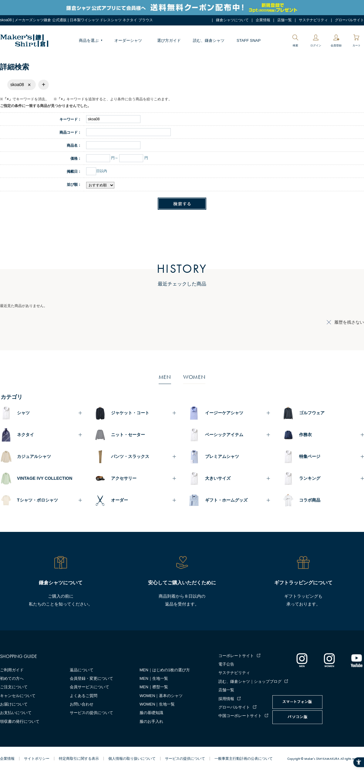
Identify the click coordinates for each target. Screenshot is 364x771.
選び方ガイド (169, 40)
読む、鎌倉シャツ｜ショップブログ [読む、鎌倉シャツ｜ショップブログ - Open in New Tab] (249, 681)
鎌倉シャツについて (232, 20)
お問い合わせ (81, 704)
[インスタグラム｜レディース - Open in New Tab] (329, 660)
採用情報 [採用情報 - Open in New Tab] (226, 698)
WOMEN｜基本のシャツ (161, 695)
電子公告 (226, 664)
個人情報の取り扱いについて (132, 758)
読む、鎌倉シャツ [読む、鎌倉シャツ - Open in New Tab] (208, 40)
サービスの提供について (91, 712)
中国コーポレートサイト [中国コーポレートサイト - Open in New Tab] (240, 715)
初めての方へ (12, 678)
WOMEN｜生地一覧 (157, 704)
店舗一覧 (284, 20)
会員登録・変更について (91, 678)
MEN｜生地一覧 (154, 678)
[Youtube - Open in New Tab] (356, 660)
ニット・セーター (128, 434)
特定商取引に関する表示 (79, 758)
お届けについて (14, 704)
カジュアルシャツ (34, 456)
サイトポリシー (36, 758)
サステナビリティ (313, 20)
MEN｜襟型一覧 (154, 687)
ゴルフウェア (312, 412)
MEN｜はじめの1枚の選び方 (165, 670)
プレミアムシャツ (222, 456)
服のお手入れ (151, 721)
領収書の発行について (19, 721)
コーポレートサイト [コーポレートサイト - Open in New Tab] (236, 655)
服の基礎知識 (151, 712)
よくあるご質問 (83, 695)
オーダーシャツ (128, 40)
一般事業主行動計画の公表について (243, 758)
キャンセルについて (17, 695)
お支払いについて (16, 712)
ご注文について (14, 687)
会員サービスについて (89, 687)
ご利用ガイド (12, 670)
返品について (81, 670)
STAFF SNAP (249, 40)
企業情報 (263, 20)
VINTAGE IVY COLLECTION (44, 478)
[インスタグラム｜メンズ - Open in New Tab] (301, 660)
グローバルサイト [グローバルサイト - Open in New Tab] (349, 20)
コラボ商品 (309, 500)
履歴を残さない (349, 322)
